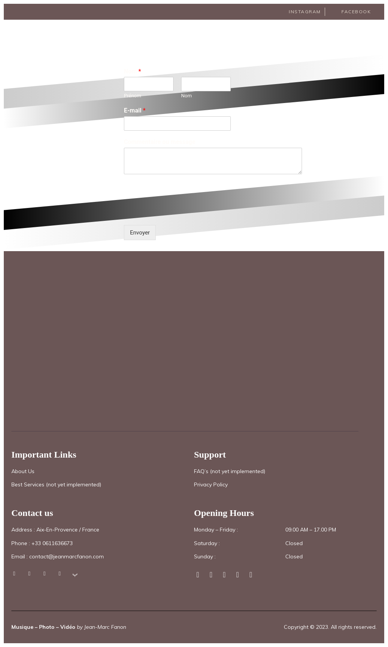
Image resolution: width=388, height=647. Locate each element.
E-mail (135, 110)
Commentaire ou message (160, 141)
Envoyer (140, 232)
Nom (132, 71)
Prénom (132, 95)
